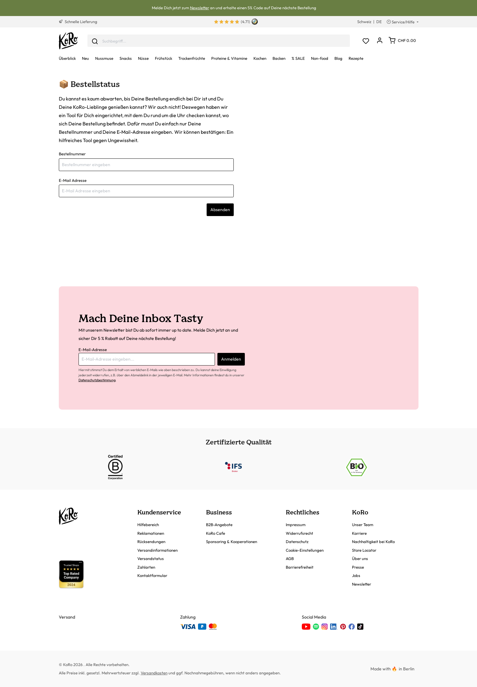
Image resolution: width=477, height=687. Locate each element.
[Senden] (94, 41)
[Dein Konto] (380, 41)
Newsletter (199, 7)
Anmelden (231, 359)
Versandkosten (154, 672)
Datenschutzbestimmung (97, 380)
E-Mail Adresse (73, 180)
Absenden (220, 209)
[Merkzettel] (366, 41)
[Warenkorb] (402, 40)
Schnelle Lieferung (78, 21)
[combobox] (218, 41)
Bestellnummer (72, 153)
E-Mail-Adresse (93, 349)
